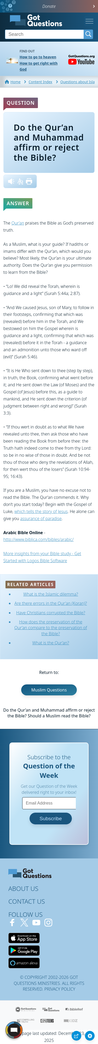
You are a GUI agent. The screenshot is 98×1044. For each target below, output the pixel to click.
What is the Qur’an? (50, 643)
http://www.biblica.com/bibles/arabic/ (38, 539)
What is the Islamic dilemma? (50, 594)
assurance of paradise (41, 518)
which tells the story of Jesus (41, 511)
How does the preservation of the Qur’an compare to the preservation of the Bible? (50, 628)
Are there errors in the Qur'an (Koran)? (50, 603)
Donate (49, 6)
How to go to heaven (38, 56)
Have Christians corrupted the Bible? (50, 613)
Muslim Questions (49, 690)
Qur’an (17, 223)
